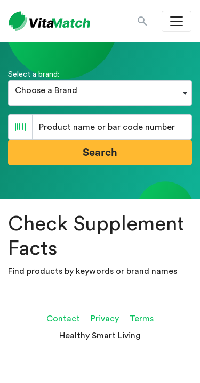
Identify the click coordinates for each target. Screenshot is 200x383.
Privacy (105, 318)
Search (100, 152)
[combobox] (100, 93)
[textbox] (100, 90)
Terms (142, 318)
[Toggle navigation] (176, 21)
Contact (63, 318)
